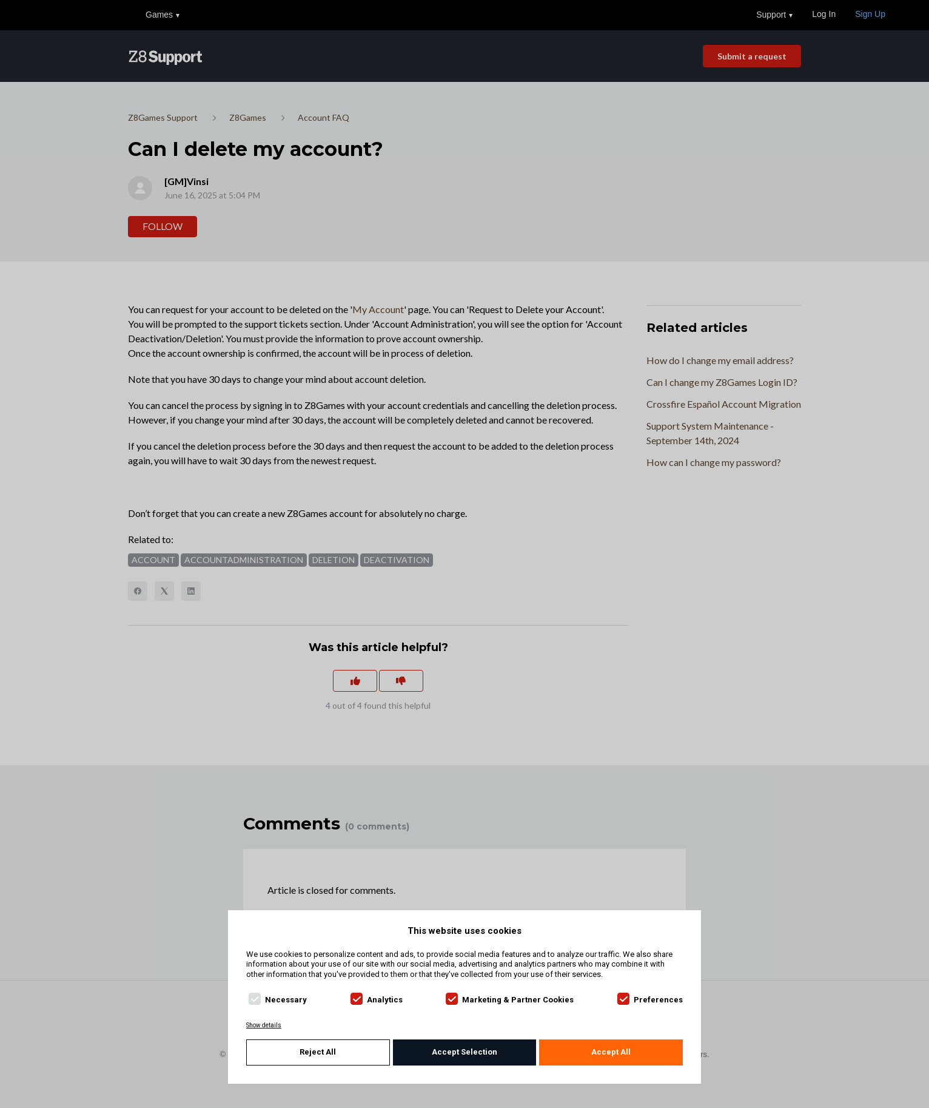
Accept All (611, 1051)
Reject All (318, 1051)
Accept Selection (464, 1051)
